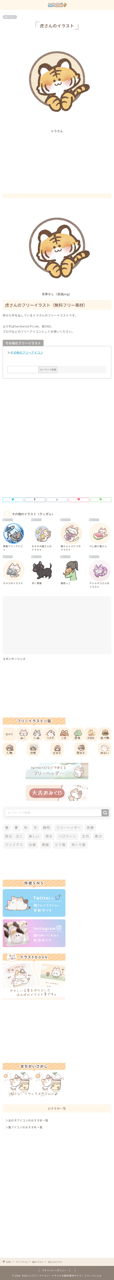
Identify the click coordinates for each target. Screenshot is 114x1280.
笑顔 (90, 827)
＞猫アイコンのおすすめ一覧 (23, 1127)
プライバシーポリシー (54, 1270)
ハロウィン (67, 836)
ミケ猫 (60, 845)
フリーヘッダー (68, 827)
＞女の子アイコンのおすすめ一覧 (26, 1120)
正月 (85, 836)
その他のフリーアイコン (26, 352)
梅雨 (46, 827)
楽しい (34, 836)
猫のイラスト (9, 17)
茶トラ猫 (79, 845)
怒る (49, 836)
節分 (98, 836)
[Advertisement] (58, 160)
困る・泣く (14, 836)
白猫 (32, 845)
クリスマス (14, 845)
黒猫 (45, 845)
